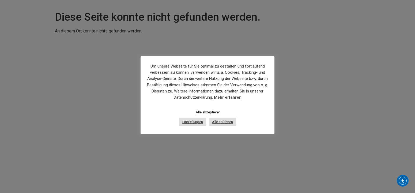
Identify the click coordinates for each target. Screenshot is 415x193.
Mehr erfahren (228, 97)
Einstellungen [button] (192, 122)
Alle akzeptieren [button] (208, 112)
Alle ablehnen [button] (222, 122)
